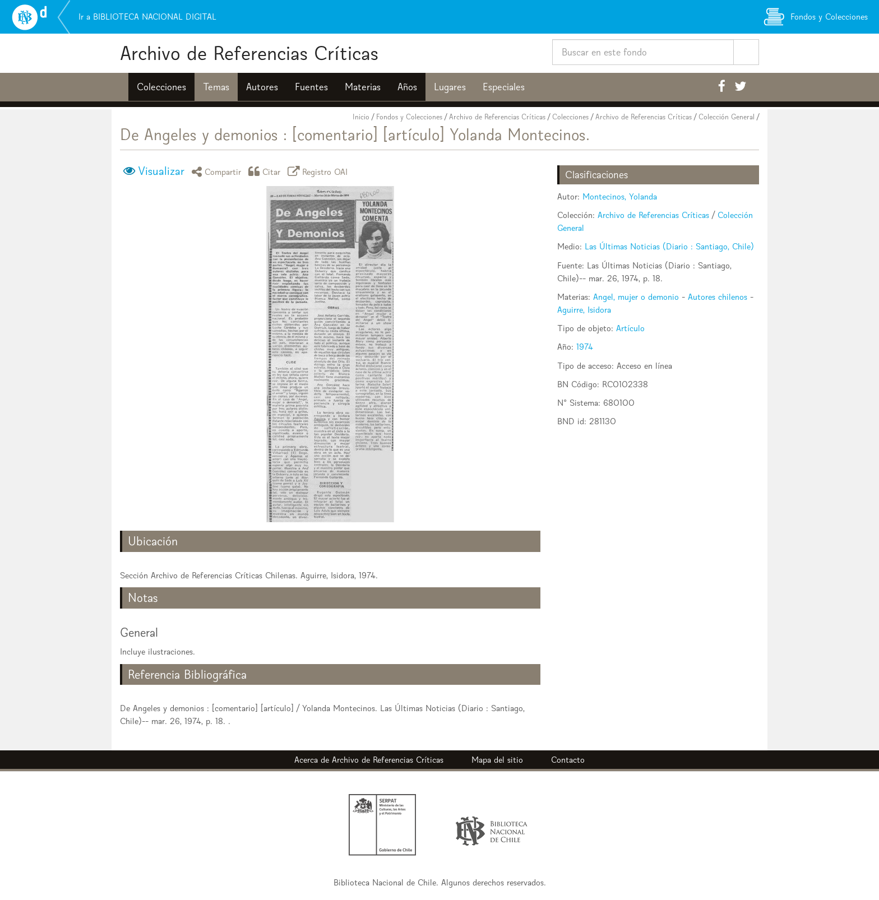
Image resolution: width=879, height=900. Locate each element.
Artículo (630, 328)
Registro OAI (319, 171)
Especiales (504, 87)
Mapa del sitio (497, 759)
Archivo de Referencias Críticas (249, 53)
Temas (216, 87)
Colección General (726, 117)
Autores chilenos (717, 296)
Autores (262, 87)
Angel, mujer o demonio (636, 296)
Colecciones (161, 87)
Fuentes (311, 87)
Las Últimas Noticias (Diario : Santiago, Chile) (669, 246)
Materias (363, 87)
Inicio (361, 117)
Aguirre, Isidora (584, 309)
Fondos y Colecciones (409, 117)
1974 (584, 346)
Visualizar (161, 171)
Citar (266, 171)
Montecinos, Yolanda (619, 196)
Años (407, 87)
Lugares (450, 87)
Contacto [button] (568, 759)
